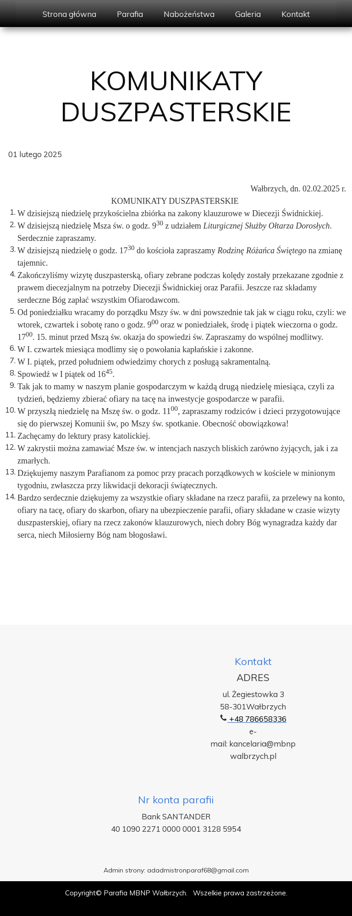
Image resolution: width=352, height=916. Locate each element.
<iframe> (128, 720)
